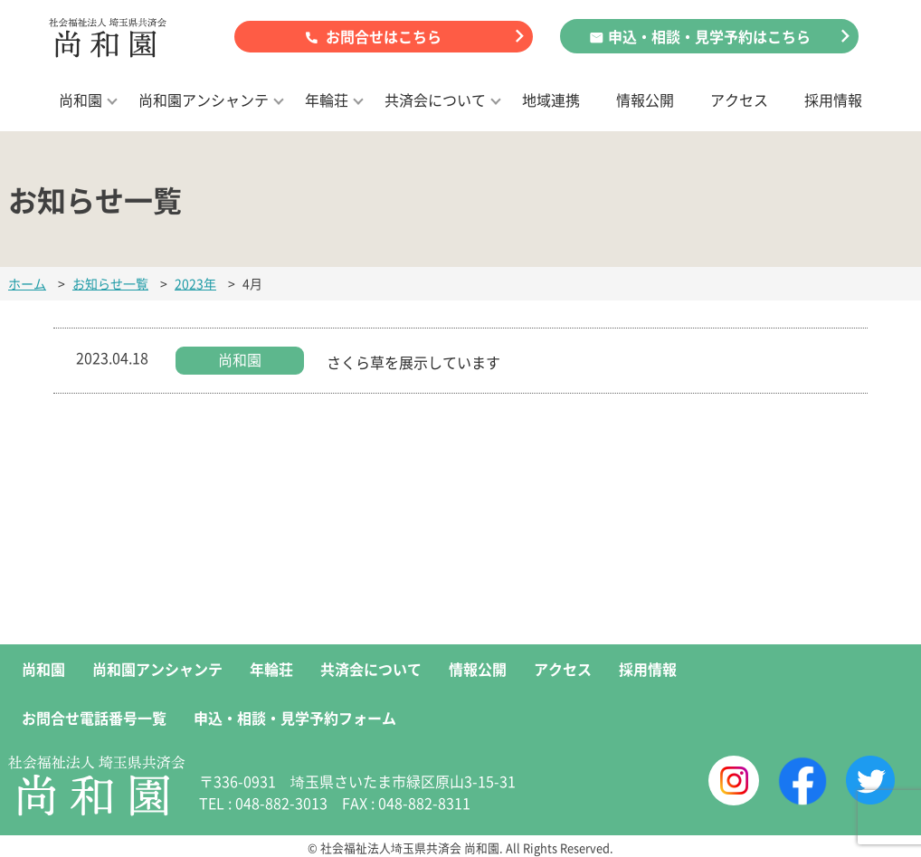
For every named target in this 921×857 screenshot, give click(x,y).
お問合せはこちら (384, 36)
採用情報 (833, 99)
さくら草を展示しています (413, 362)
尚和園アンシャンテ (203, 99)
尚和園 (80, 99)
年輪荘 (326, 99)
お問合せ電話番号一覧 (94, 717)
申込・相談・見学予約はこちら (709, 36)
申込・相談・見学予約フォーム (295, 717)
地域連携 (551, 99)
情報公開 (645, 99)
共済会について (435, 99)
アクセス (739, 99)
